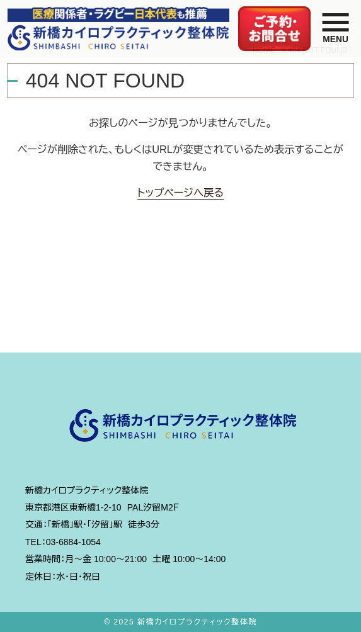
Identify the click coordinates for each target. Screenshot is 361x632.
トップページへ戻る (180, 192)
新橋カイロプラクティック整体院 (197, 622)
